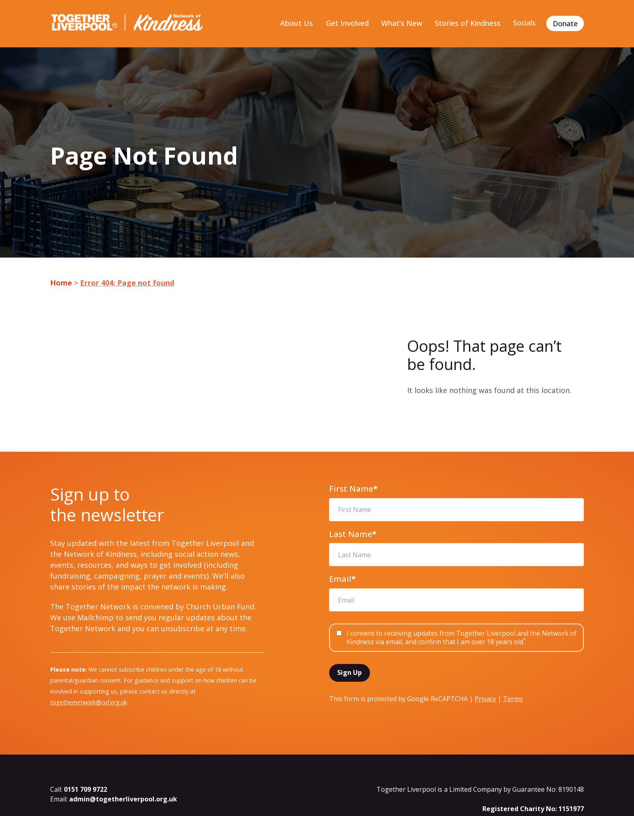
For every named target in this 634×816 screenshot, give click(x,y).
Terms (513, 699)
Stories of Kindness (466, 23)
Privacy (485, 699)
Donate (565, 23)
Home (61, 283)
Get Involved (346, 23)
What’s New (400, 23)
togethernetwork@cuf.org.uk (88, 702)
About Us (295, 23)
